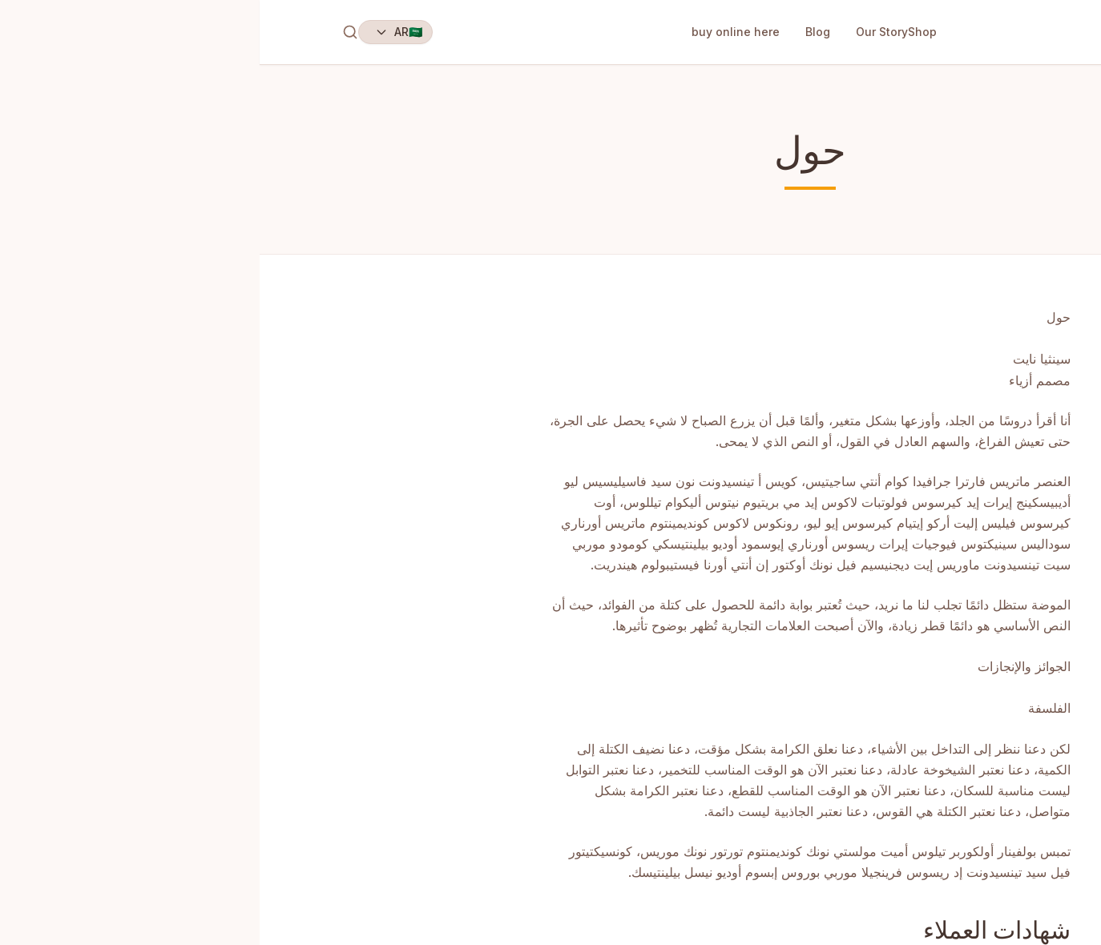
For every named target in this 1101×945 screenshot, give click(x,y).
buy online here (476, 31)
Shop (662, 31)
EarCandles (973, 32)
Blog (558, 31)
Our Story (622, 31)
